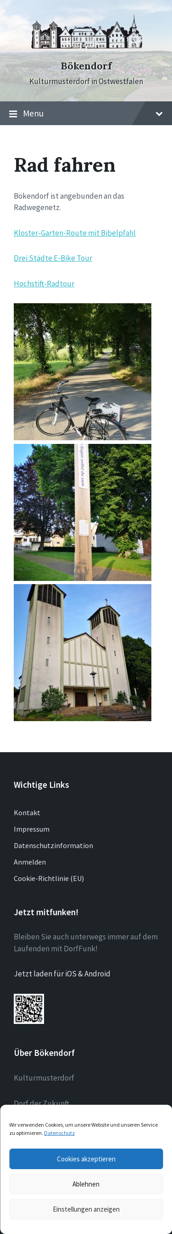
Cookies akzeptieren (86, 1159)
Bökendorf (86, 66)
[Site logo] (86, 50)
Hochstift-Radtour (44, 284)
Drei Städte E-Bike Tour (53, 258)
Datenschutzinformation (53, 845)
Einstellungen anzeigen (86, 1209)
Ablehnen (86, 1184)
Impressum (32, 828)
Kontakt (27, 812)
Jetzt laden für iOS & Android (62, 974)
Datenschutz (59, 1132)
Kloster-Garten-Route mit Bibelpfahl (75, 233)
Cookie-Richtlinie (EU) (49, 878)
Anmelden (30, 861)
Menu (86, 114)
